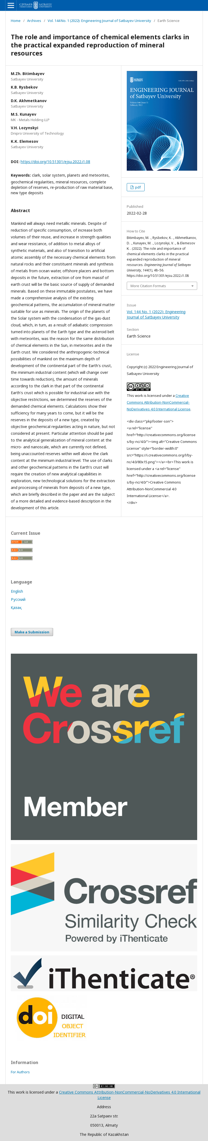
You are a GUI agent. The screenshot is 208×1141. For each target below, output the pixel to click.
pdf (137, 187)
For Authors (20, 1071)
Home (16, 20)
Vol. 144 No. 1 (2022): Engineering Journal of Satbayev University (99, 20)
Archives (34, 20)
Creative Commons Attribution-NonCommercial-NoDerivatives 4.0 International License (158, 402)
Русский (18, 599)
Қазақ (16, 607)
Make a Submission (32, 632)
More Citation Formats (148, 285)
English (17, 591)
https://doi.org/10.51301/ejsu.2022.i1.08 (55, 161)
